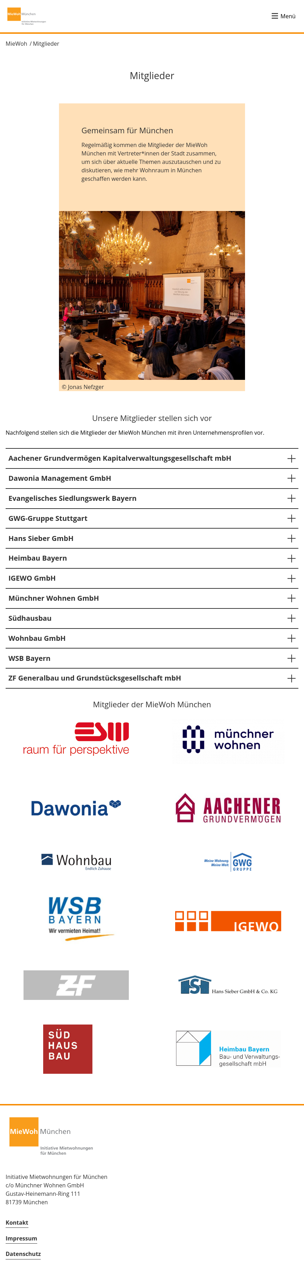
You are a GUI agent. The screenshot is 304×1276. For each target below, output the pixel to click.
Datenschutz (23, 1254)
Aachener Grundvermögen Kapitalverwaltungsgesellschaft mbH (119, 458)
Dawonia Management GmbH (59, 478)
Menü (288, 16)
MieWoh (16, 43)
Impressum (21, 1238)
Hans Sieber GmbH (40, 538)
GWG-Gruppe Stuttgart (47, 518)
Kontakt (17, 1222)
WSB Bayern (29, 658)
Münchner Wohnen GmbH (53, 598)
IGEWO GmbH (32, 578)
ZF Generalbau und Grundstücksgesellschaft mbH (94, 678)
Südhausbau (30, 618)
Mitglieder (46, 43)
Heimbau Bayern (37, 558)
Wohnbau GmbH (37, 638)
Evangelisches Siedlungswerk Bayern (72, 498)
